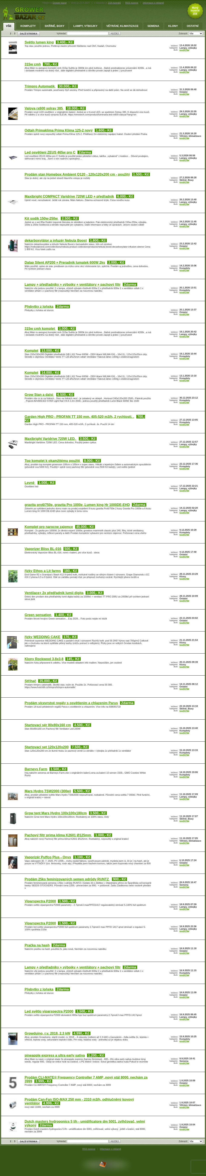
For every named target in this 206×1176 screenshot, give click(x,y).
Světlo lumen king (39, 42)
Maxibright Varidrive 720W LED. (51, 438)
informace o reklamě (153, 2)
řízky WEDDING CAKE (42, 637)
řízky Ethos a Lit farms (43, 571)
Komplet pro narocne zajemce (49, 527)
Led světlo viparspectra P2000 (49, 1011)
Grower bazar (60, 2)
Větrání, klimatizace (122, 26)
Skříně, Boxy (54, 26)
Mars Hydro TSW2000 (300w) (48, 791)
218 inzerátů (114, 2)
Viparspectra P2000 (40, 901)
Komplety (28, 26)
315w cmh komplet (40, 328)
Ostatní (192, 26)
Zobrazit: (183, 33)
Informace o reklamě (110, 1149)
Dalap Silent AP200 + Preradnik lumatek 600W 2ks (65, 262)
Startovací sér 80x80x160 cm (48, 725)
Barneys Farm (36, 769)
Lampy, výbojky (85, 26)
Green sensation (38, 615)
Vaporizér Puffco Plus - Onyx (48, 857)
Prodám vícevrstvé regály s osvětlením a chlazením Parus (71, 703)
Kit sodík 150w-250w (42, 218)
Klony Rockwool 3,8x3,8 (44, 659)
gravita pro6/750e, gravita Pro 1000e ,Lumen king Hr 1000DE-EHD (77, 505)
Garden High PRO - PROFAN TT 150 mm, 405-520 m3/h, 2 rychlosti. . (79, 416)
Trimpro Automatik (40, 86)
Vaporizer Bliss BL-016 (43, 549)
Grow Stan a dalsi (39, 394)
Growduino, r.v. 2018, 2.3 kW (47, 1033)
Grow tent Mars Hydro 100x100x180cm (56, 813)
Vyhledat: (62, 33)
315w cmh (33, 64)
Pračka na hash (37, 945)
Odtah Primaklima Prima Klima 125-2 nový (59, 130)
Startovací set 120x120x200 (47, 747)
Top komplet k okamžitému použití (53, 461)
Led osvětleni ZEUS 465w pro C (50, 152)
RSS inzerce (131, 2)
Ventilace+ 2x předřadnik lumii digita (54, 593)
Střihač (30, 681)
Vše (8, 26)
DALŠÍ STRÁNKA (28, 34)
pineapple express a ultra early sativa (55, 1055)
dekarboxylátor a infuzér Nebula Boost (56, 240)
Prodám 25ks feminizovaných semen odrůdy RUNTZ (67, 879)
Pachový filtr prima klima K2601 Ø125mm (58, 835)
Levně (30, 483)
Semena (153, 26)
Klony (173, 26)
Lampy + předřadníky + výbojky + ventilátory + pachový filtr (73, 284)
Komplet (31, 350)
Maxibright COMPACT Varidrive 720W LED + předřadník (69, 196)
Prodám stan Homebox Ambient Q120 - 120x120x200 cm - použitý (77, 174)
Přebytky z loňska (39, 306)
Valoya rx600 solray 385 (44, 108)
